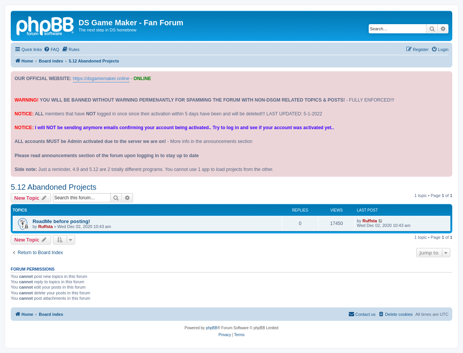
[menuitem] (51, 49)
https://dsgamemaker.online (101, 78)
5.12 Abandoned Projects (54, 187)
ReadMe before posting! (61, 221)
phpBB (211, 328)
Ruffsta (45, 226)
